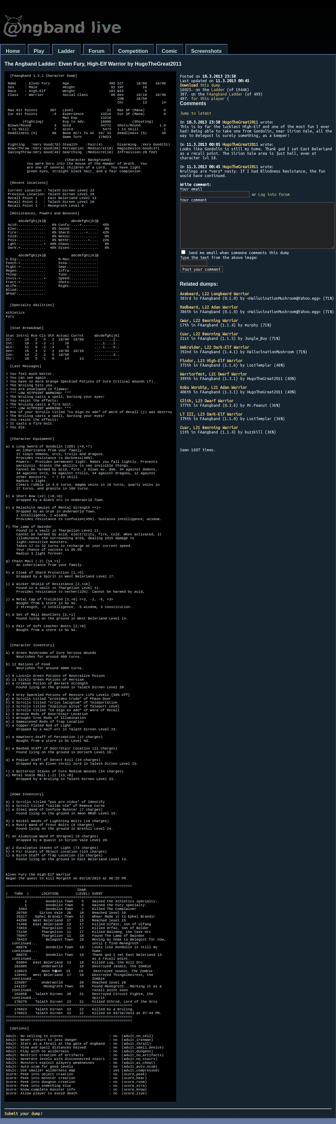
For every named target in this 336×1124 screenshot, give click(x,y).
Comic (169, 51)
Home (13, 51)
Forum (97, 51)
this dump (200, 85)
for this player (208, 98)
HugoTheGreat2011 (240, 122)
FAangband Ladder (225, 94)
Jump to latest (195, 113)
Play (39, 51)
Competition (133, 51)
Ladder (66, 51)
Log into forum (274, 194)
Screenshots (206, 51)
